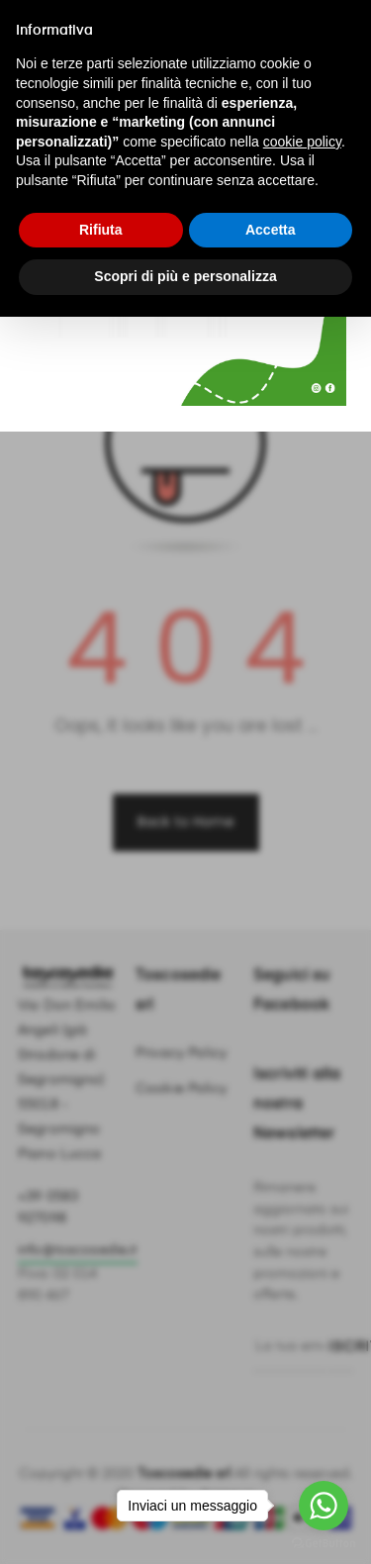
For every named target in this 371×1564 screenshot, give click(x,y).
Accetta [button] (270, 230)
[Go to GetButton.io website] (323, 1543)
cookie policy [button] (302, 141)
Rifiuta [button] (101, 230)
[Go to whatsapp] (323, 1505)
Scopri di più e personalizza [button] (185, 276)
